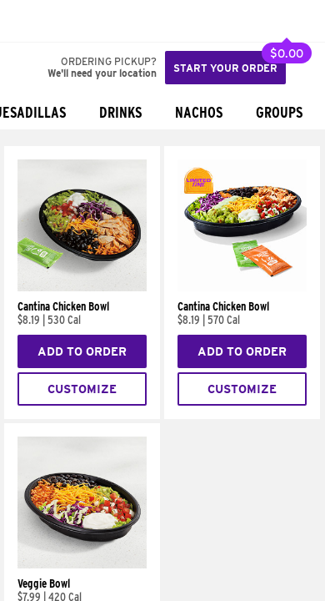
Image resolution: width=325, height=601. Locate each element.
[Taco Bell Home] (29, 21)
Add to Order (82, 351)
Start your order (225, 68)
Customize (82, 389)
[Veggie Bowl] (82, 564)
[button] (68, 21)
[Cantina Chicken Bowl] (82, 287)
